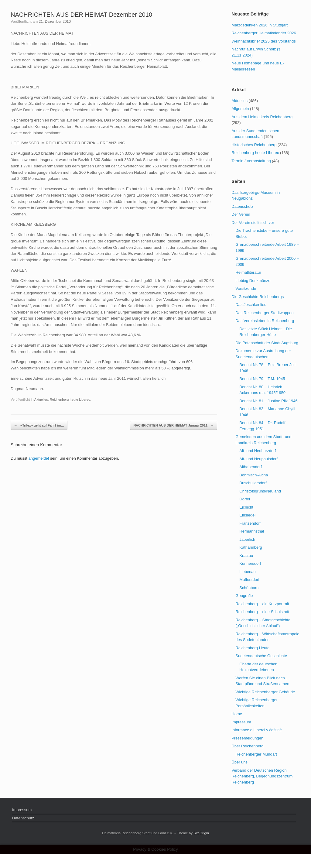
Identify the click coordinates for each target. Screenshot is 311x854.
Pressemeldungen (247, 738)
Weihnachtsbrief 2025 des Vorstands (263, 41)
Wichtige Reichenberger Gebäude (265, 692)
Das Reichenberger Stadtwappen (264, 312)
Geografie (244, 595)
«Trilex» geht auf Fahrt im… (39, 425)
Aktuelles (41, 399)
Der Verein (240, 214)
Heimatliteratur (248, 272)
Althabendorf (250, 467)
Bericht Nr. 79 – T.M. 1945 (262, 378)
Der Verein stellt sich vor (252, 222)
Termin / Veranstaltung (251, 161)
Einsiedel (247, 515)
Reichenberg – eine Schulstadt (262, 611)
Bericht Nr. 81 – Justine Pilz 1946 (268, 401)
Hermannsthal (251, 531)
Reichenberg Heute (252, 648)
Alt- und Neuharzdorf (257, 450)
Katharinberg (250, 547)
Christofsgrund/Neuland (260, 491)
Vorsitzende (245, 288)
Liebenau (247, 571)
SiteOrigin (201, 833)
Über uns (239, 762)
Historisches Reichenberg (253, 144)
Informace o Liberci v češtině (256, 730)
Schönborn (248, 587)
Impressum (241, 722)
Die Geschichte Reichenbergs (257, 296)
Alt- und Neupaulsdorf (258, 459)
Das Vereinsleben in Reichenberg (264, 320)
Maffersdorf (249, 579)
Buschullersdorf (253, 483)
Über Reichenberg (247, 746)
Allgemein (240, 108)
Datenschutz (242, 206)
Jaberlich (247, 539)
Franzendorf (250, 523)
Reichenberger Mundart (256, 754)
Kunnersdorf (250, 563)
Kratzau (246, 555)
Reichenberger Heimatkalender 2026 (263, 33)
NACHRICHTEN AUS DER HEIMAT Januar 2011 (173, 425)
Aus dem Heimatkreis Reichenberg (261, 117)
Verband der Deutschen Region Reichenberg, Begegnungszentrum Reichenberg (261, 776)
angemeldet (39, 458)
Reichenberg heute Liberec (70, 399)
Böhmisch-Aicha (253, 475)
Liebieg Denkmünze (252, 280)
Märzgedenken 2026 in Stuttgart (259, 25)
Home (236, 714)
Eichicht (246, 507)
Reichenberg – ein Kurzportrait (262, 604)
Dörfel (244, 499)
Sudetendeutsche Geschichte (261, 655)
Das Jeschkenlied (250, 304)
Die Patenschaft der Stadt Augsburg (266, 343)
